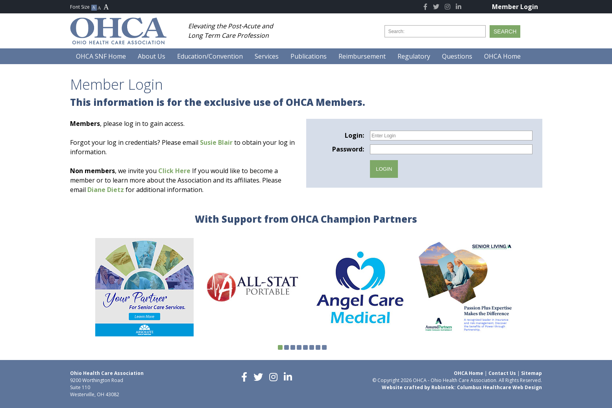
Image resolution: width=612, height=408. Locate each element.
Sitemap (531, 373)
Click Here (174, 170)
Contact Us (502, 373)
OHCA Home (468, 373)
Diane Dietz (105, 189)
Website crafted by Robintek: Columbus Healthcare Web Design (462, 387)
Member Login (515, 6)
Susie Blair (216, 142)
